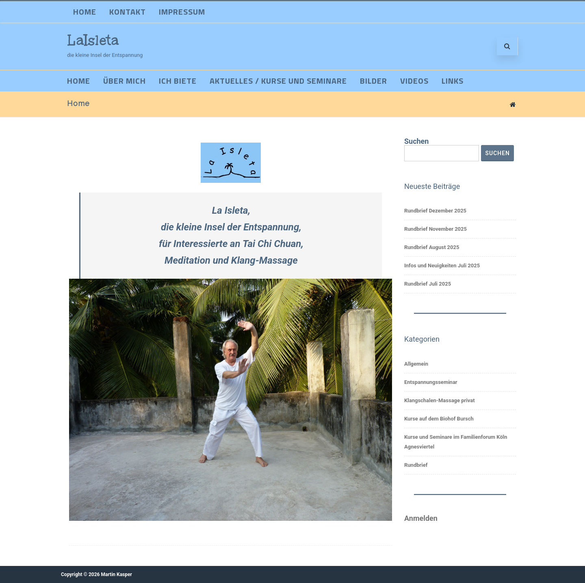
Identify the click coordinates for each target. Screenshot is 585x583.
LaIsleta (93, 40)
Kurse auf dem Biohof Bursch (439, 419)
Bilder (373, 80)
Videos (414, 80)
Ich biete (178, 80)
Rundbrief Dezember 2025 (435, 211)
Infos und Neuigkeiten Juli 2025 (442, 265)
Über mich (124, 80)
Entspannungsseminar (430, 382)
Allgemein (416, 364)
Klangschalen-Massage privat (439, 400)
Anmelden (421, 518)
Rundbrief (415, 465)
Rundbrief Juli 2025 (427, 284)
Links (453, 80)
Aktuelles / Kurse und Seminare (278, 80)
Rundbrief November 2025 (435, 229)
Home (84, 11)
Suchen (416, 141)
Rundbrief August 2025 (431, 247)
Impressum (182, 11)
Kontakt (127, 11)
